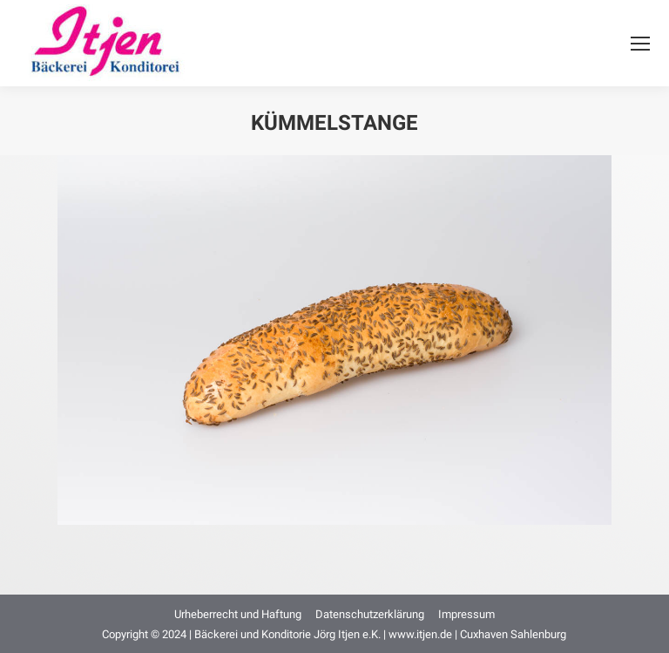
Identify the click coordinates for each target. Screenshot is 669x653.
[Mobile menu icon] (640, 43)
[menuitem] (237, 614)
